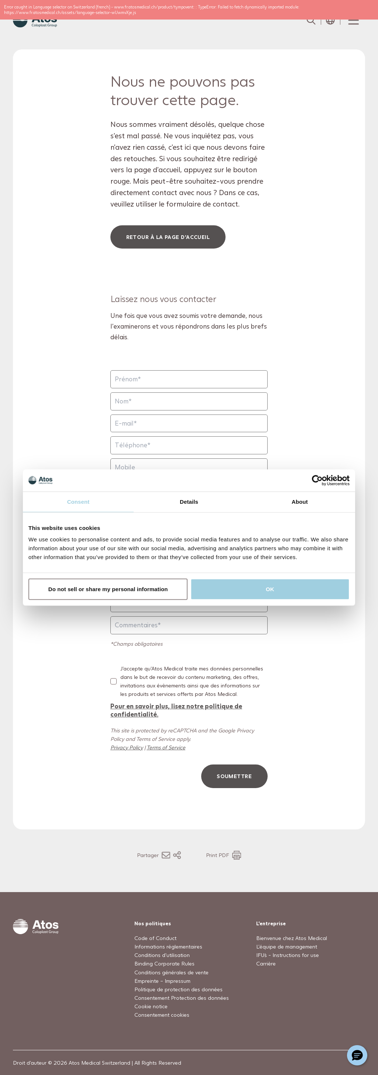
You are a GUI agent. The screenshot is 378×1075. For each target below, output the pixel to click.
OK (270, 589)
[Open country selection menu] (330, 20)
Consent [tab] (78, 501)
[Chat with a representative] (357, 1055)
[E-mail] (189, 424)
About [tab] (300, 501)
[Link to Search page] (311, 20)
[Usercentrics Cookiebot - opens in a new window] (317, 480)
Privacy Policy (126, 747)
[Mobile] (189, 467)
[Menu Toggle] (352, 20)
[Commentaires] (189, 625)
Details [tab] (189, 501)
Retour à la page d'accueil (168, 237)
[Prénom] (189, 380)
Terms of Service (166, 747)
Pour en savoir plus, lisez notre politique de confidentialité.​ (176, 710)
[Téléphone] (189, 446)
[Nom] (189, 401)
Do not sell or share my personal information (108, 589)
